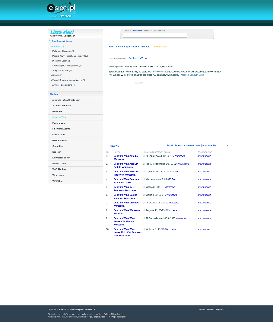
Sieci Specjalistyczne (62, 41)
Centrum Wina (59, 117)
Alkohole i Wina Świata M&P (66, 100)
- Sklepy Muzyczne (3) (61, 70)
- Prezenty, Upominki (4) (62, 61)
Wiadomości (159, 31)
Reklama (210, 309)
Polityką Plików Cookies (114, 314)
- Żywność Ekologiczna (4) (63, 85)
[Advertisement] (156, 9)
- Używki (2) (56, 75)
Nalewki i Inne (59, 163)
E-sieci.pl (127, 31)
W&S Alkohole (59, 169)
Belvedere (57, 111)
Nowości (148, 31)
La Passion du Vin (61, 158)
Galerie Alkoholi (60, 140)
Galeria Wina (58, 134)
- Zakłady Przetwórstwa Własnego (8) (68, 80)
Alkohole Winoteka (61, 105)
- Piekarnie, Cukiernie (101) (63, 51)
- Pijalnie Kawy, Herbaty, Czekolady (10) (69, 56)
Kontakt (202, 309)
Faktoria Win (58, 123)
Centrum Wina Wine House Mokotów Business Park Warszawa (128, 232)
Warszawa (180, 156)
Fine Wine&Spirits (61, 129)
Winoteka (57, 181)
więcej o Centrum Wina (192, 75)
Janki (174, 179)
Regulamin (220, 309)
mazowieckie (204, 156)
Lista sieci (137, 31)
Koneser (56, 152)
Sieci (111, 46)
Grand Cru (57, 146)
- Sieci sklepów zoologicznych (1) (66, 66)
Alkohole (145, 46)
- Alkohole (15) (58, 46)
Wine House (58, 175)
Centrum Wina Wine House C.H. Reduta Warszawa (124, 221)
